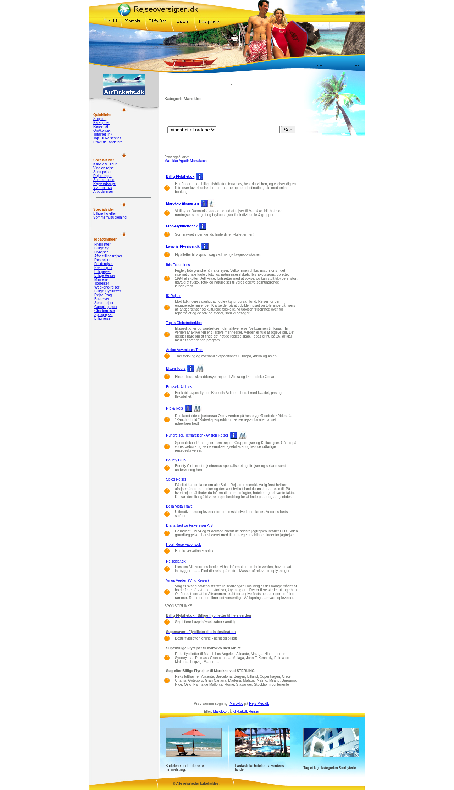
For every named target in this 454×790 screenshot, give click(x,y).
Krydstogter (103, 268)
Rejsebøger (102, 176)
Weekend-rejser (106, 287)
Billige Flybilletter (107, 291)
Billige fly (101, 248)
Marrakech (198, 161)
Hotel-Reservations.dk (183, 545)
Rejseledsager (104, 184)
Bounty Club (175, 460)
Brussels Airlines (179, 387)
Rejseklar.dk (175, 561)
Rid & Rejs (174, 408)
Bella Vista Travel (179, 506)
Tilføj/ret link (102, 134)
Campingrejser (105, 307)
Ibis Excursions (178, 265)
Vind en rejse (103, 168)
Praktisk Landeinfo (107, 142)
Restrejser (102, 260)
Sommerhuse (103, 180)
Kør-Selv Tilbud (105, 164)
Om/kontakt (102, 130)
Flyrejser (101, 252)
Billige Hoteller (104, 213)
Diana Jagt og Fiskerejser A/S (189, 525)
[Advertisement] (231, 115)
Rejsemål (100, 126)
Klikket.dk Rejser (246, 711)
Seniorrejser (104, 303)
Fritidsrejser (103, 264)
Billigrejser (102, 272)
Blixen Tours (175, 369)
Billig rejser (103, 318)
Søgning (99, 119)
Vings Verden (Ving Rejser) (187, 580)
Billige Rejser (104, 276)
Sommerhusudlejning (110, 217)
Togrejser (101, 283)
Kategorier (101, 123)
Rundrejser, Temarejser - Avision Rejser (197, 435)
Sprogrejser (102, 172)
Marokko (171, 161)
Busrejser (101, 299)
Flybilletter (102, 244)
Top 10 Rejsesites (107, 138)
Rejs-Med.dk (259, 704)
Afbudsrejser (103, 191)
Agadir (184, 161)
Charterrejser (104, 311)
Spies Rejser (176, 479)
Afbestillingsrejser (108, 256)
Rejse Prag (103, 295)
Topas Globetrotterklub (184, 323)
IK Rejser (173, 296)
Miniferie (101, 279)
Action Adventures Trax (184, 350)
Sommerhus (102, 188)
